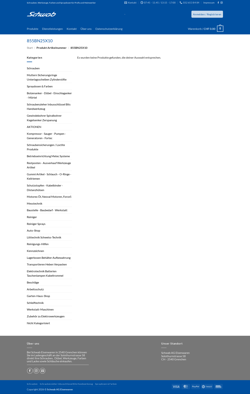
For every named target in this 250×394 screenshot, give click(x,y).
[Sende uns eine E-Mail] (42, 371)
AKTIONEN (34, 126)
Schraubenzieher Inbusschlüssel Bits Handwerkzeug (49, 107)
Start (30, 47)
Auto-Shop (33, 230)
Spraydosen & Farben (40, 86)
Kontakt (72, 28)
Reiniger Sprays (36, 223)
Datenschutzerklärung (108, 28)
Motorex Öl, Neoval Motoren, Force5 (49, 196)
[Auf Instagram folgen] (222, 3)
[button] (207, 14)
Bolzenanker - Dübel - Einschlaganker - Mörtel (49, 95)
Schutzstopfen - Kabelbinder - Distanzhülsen (45, 188)
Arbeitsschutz (35, 289)
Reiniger (32, 217)
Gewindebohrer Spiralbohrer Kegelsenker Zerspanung (44, 118)
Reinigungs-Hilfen (38, 244)
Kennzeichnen (35, 250)
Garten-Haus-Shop (38, 296)
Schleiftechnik (35, 302)
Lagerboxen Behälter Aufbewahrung (49, 257)
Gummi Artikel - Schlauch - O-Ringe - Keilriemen (49, 176)
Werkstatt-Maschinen (40, 309)
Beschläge (33, 282)
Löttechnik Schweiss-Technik (44, 237)
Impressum (209, 2)
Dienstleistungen (52, 28)
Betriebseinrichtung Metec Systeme (48, 156)
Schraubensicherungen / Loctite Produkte (46, 147)
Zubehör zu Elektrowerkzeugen (46, 316)
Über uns (86, 28)
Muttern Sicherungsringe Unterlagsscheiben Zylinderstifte (46, 77)
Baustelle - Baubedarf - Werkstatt (47, 210)
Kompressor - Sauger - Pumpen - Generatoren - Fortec (46, 136)
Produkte (32, 28)
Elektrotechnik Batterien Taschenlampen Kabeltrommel (45, 273)
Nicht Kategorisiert (38, 323)
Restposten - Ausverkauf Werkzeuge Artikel (49, 165)
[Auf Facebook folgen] (218, 3)
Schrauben (33, 68)
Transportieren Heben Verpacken (47, 264)
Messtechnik (34, 203)
